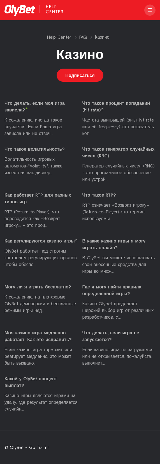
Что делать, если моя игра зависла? (34, 107)
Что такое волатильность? (34, 149)
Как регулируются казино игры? (41, 241)
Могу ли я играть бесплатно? (37, 287)
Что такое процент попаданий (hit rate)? (116, 107)
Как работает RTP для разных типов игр (37, 198)
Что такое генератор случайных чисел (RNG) (118, 152)
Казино (102, 36)
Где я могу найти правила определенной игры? (112, 290)
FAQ (83, 36)
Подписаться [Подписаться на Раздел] (80, 75)
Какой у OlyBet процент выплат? (30, 382)
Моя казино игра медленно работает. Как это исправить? (38, 336)
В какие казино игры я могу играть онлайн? (114, 244)
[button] (150, 10)
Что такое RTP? (99, 195)
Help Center (59, 36)
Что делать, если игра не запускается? (110, 336)
